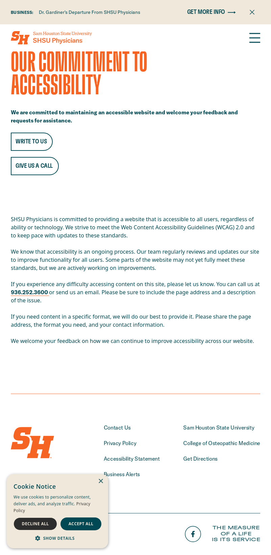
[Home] (51, 38)
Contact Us (117, 427)
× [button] (100, 481)
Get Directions (200, 458)
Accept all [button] (81, 524)
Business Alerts (122, 474)
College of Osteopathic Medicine (221, 443)
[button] (57, 538)
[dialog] (57, 511)
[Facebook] (193, 534)
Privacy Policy (120, 443)
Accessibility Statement (132, 458)
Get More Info (213, 12)
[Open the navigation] (254, 37)
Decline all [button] (35, 524)
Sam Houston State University (218, 427)
